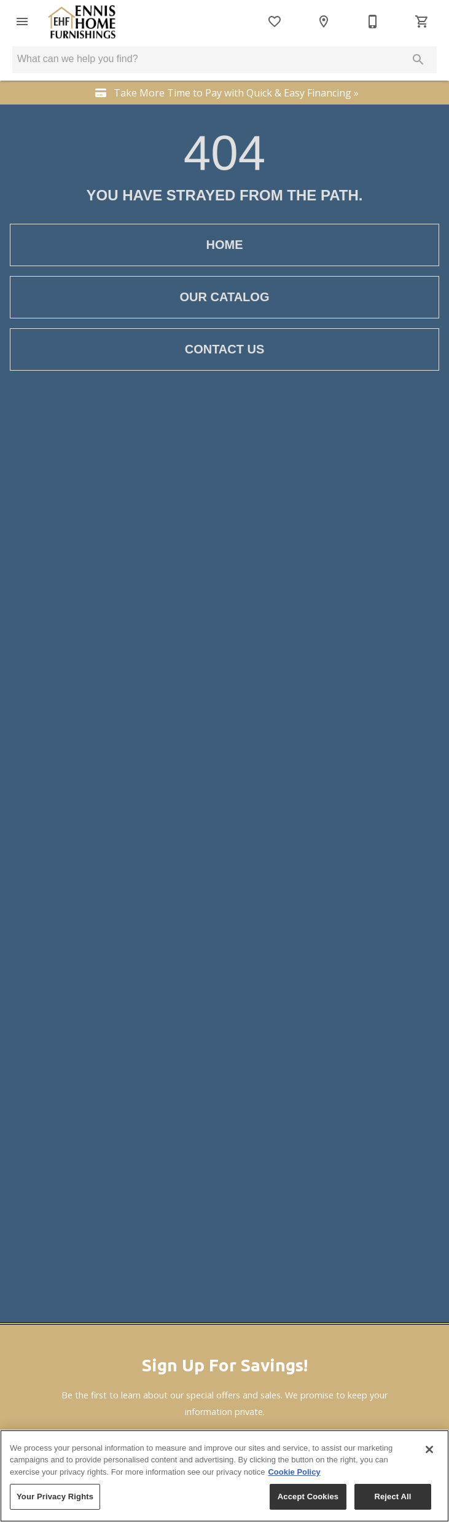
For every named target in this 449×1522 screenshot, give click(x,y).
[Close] (429, 1449)
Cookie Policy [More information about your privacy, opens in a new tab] (294, 1472)
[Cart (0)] (422, 21)
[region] (224, 1476)
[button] (22, 21)
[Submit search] (418, 60)
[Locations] (323, 21)
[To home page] (82, 21)
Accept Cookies (308, 1496)
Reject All (392, 1496)
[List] (274, 21)
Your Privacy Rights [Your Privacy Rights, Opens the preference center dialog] (55, 1496)
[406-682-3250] (373, 21)
